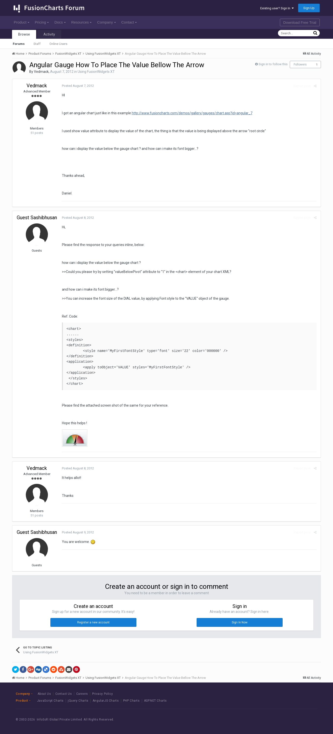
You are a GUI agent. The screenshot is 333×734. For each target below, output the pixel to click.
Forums (19, 44)
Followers (300, 64)
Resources (81, 22)
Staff (37, 44)
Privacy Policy (102, 693)
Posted (77, 86)
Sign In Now (239, 622)
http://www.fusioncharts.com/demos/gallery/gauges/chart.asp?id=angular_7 (191, 113)
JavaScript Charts (50, 700)
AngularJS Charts (106, 700)
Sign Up (309, 8)
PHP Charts (131, 700)
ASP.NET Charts (155, 700)
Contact (129, 22)
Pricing (42, 22)
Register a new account (93, 622)
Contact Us (63, 693)
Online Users (58, 44)
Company (106, 22)
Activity (49, 34)
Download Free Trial (299, 22)
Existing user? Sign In (277, 8)
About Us (44, 693)
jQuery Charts (78, 700)
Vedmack (41, 72)
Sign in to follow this (273, 64)
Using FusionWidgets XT (96, 72)
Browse (24, 34)
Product (21, 22)
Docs (59, 22)
